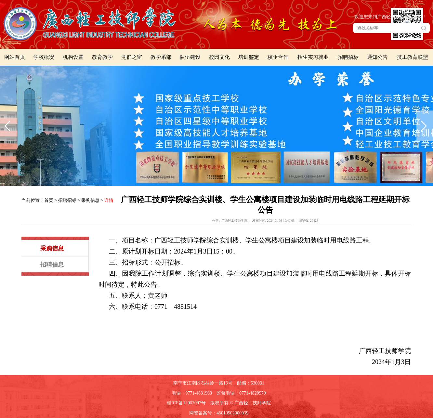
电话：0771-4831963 (192, 393)
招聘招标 (67, 200)
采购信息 (90, 200)
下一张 (424, 126)
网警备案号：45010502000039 (218, 413)
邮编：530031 (250, 383)
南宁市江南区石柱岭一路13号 (202, 383)
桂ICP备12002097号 (186, 402)
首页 (48, 200)
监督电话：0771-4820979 (241, 393)
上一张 (8, 126)
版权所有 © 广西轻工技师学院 (240, 402)
